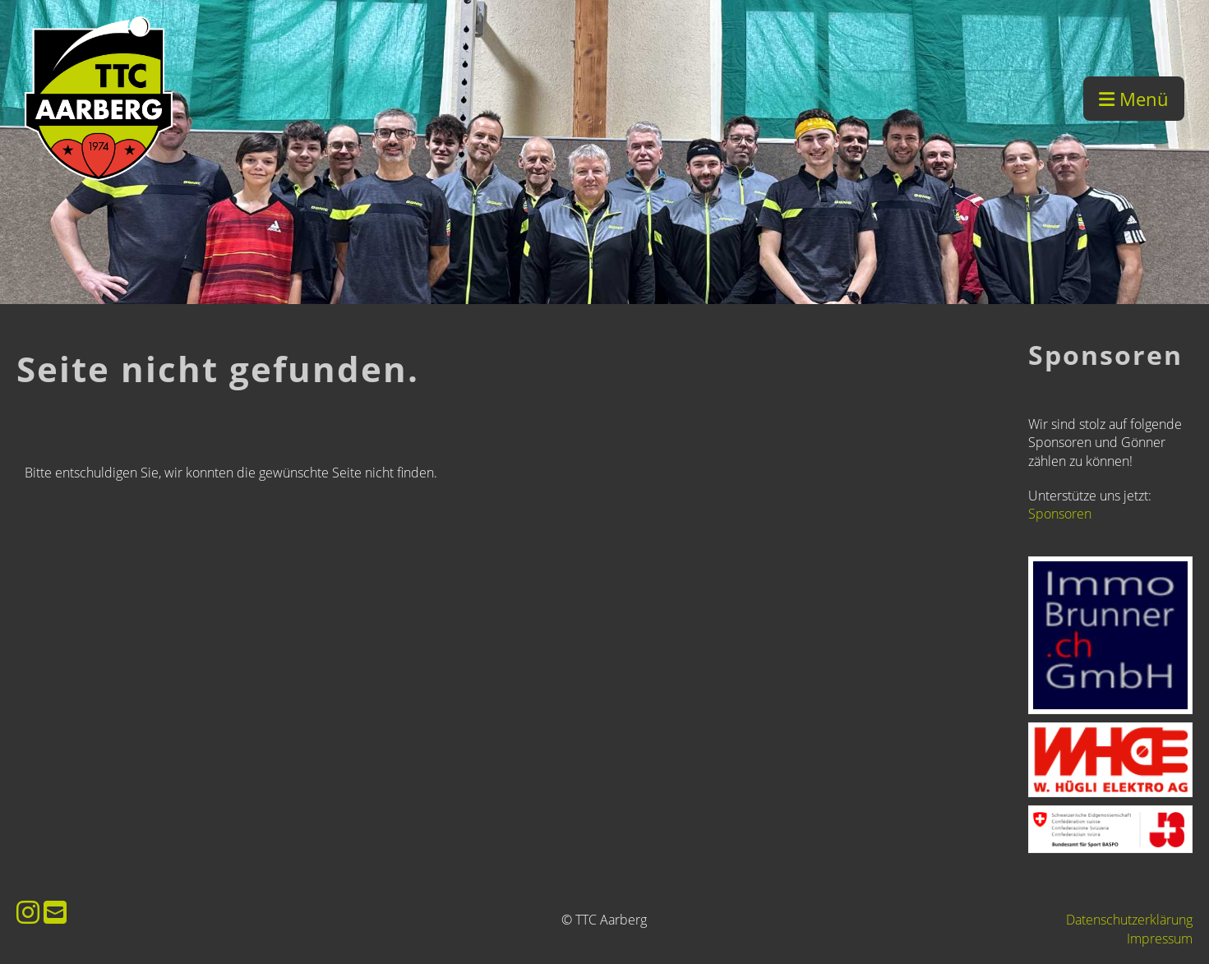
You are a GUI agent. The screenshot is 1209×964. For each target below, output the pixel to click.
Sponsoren (1059, 514)
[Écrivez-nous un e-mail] (55, 911)
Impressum (1160, 938)
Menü (1134, 98)
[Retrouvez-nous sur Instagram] (27, 911)
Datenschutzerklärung (1129, 920)
